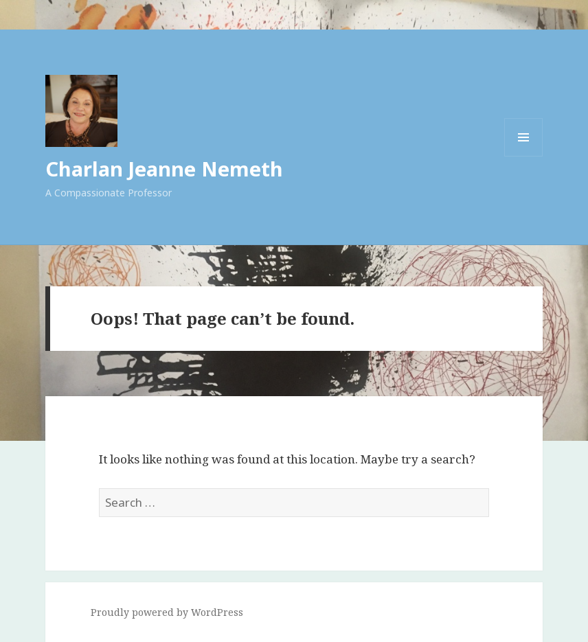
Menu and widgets (524, 156)
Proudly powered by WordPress (167, 612)
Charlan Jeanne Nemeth (164, 168)
